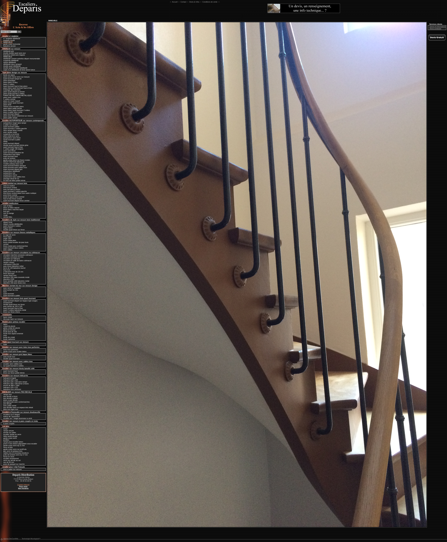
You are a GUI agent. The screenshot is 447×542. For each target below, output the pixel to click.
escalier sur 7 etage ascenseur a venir (17, 418)
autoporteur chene (9, 175)
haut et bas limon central (12, 199)
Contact (183, 2)
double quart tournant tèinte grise (15, 145)
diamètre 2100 (8, 279)
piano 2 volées (8, 84)
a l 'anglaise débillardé (11, 38)
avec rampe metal (9, 132)
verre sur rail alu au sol (11, 460)
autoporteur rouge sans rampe (14, 123)
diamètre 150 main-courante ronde (15, 277)
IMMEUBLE (7, 42)
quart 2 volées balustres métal (14, 310)
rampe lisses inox (9, 275)
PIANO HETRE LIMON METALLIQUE (17, 95)
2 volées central (8, 99)
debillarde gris (8, 51)
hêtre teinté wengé (9, 436)
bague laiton (7, 228)
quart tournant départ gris (12, 169)
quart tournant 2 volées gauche (14, 128)
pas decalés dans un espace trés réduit (17, 407)
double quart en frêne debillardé (14, 68)
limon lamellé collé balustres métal (15, 281)
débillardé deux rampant (12, 64)
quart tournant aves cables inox (14, 167)
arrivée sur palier (9, 432)
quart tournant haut (10, 156)
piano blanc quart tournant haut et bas (17, 88)
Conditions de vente (210, 2)
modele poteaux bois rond (12, 164)
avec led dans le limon (11, 189)
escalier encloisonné (10, 458)
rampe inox (7, 394)
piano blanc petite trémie (12, 108)
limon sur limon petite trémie (13, 373)
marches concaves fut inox (12, 257)
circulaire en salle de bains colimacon (16, 260)
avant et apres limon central (13, 197)
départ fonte (7, 222)
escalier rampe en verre (11, 434)
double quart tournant (11, 359)
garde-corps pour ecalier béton (14, 351)
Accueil (175, 2)
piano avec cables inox (11, 97)
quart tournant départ (10, 114)
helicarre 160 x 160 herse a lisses (15, 384)
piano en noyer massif (11, 101)
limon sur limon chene (11, 312)
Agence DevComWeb (10, 539)
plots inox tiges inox (10, 409)
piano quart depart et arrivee (13, 92)
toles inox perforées (10, 350)
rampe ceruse (8, 431)
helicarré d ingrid (9, 378)
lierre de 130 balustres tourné (13, 268)
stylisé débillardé (9, 62)
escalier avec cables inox (12, 364)
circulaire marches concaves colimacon (17, 255)
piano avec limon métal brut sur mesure (17, 116)
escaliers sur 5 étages (11, 415)
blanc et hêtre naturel (10, 208)
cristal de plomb (8, 326)
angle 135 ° (7, 239)
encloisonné (7, 303)
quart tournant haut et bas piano (14, 86)
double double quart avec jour (14, 53)
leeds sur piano (8, 75)
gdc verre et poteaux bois (12, 451)
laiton (4, 324)
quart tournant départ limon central (15, 200)
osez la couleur (8, 186)
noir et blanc (7, 206)
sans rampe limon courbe (12, 130)
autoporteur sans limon (11, 138)
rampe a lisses (8, 262)
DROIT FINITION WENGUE (13, 162)
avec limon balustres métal (12, 266)
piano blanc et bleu (10, 82)
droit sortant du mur (10, 290)
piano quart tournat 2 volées (13, 93)
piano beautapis (8, 80)
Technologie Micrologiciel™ (31, 539)
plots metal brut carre (10, 136)
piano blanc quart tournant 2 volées (16, 110)
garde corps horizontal (11, 44)
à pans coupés (8, 423)
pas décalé (6, 404)
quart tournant (8, 294)
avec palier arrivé (9, 406)
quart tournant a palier (11, 295)
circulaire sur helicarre (11, 259)
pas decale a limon (10, 396)
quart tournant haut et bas (12, 147)
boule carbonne (8, 339)
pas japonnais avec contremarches (16, 402)
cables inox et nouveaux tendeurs (15, 453)
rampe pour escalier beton (12, 442)
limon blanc (7, 237)
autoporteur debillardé (11, 171)
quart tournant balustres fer (13, 153)
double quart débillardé (11, 66)
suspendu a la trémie (10, 134)
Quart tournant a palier (11, 140)
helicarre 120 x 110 (10, 387)
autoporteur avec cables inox (13, 177)
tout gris (5, 211)
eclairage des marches (11, 90)
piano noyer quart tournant (12, 103)
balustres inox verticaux (11, 389)
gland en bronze (8, 330)
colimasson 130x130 (10, 264)
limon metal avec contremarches (15, 246)
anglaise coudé (8, 40)
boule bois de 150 (9, 332)
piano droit (6, 105)
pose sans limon (9, 151)
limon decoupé (8, 273)
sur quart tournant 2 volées (13, 366)
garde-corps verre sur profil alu (14, 449)
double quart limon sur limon (13, 230)
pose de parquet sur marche (13, 464)
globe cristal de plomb (11, 328)
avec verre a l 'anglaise (11, 288)
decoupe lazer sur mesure (12, 319)
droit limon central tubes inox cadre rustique (19, 193)
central (5, 244)
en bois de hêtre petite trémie (13, 180)
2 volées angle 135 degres (12, 149)
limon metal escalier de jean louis (15, 242)
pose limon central (9, 195)
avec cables (7, 250)
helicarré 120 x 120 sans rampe (14, 382)
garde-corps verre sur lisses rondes (16, 160)
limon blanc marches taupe (13, 209)
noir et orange (8, 213)
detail (4, 141)
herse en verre (8, 457)
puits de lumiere (8, 158)
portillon (5, 440)
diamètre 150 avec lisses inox (14, 283)
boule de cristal (8, 337)
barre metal (7, 317)
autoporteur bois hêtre (11, 154)
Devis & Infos (194, 2)
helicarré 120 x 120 (10, 380)
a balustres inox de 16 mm (12, 272)
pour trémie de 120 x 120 (12, 306)
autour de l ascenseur (11, 416)
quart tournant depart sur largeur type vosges (19, 301)
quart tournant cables (10, 127)
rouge (5, 215)
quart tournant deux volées (12, 248)
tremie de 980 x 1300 (10, 385)
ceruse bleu (7, 217)
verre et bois (7, 447)
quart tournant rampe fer (12, 79)
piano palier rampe (9, 118)
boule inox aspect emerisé (12, 333)
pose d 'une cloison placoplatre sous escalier (19, 444)
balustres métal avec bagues (13, 55)
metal (4, 429)
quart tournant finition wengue (14, 166)
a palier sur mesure (10, 125)
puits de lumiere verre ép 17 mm (15, 455)
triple (4, 344)
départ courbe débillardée (12, 224)
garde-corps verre (9, 438)
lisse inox (6, 270)
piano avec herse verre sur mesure (16, 77)
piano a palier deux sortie (12, 112)
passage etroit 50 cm (10, 179)
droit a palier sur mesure (12, 469)
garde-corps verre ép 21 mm (13, 445)
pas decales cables (10, 398)
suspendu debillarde (10, 60)
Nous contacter (434, 28)
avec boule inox (8, 357)
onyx (4, 335)
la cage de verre (8, 235)
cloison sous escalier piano (13, 106)
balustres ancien (9, 46)
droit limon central (9, 188)
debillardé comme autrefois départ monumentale (21, 59)
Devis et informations (437, 27)
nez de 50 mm (8, 462)
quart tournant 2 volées (11, 226)
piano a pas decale (10, 400)
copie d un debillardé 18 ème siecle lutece (18, 70)
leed (4, 292)
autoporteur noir (8, 173)
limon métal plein (9, 240)
